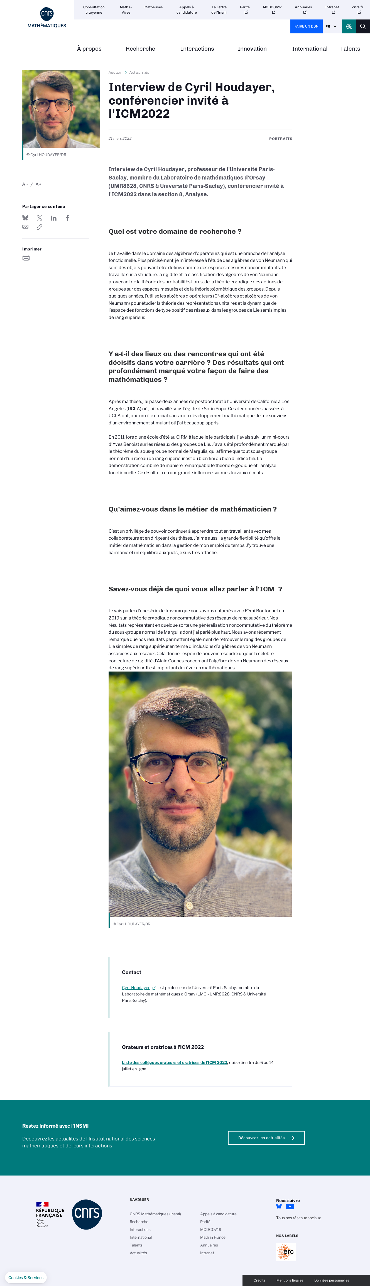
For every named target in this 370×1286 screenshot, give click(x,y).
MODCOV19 (272, 7)
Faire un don (306, 26)
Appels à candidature (187, 9)
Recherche (140, 49)
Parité (245, 7)
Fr (327, 26)
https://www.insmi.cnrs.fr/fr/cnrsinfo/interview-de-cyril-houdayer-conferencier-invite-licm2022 (39, 227)
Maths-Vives (126, 9)
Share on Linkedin (54, 218)
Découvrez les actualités (261, 1137)
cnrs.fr (357, 7)
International (310, 49)
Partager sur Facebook (68, 218)
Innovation (252, 49)
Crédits (259, 1280)
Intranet (332, 7)
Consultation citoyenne (94, 9)
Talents (350, 49)
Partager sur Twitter (39, 218)
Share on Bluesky (25, 218)
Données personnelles (331, 1280)
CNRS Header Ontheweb (349, 26)
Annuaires (303, 7)
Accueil (116, 72)
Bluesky (279, 1206)
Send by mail (25, 227)
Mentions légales (289, 1280)
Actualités (139, 72)
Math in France (213, 1237)
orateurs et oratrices (174, 1062)
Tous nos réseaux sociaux (298, 1218)
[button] (26, 1277)
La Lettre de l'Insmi (219, 9)
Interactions (197, 49)
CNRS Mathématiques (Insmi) (155, 1214)
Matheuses (153, 7)
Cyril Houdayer (136, 987)
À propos (89, 49)
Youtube (290, 1206)
